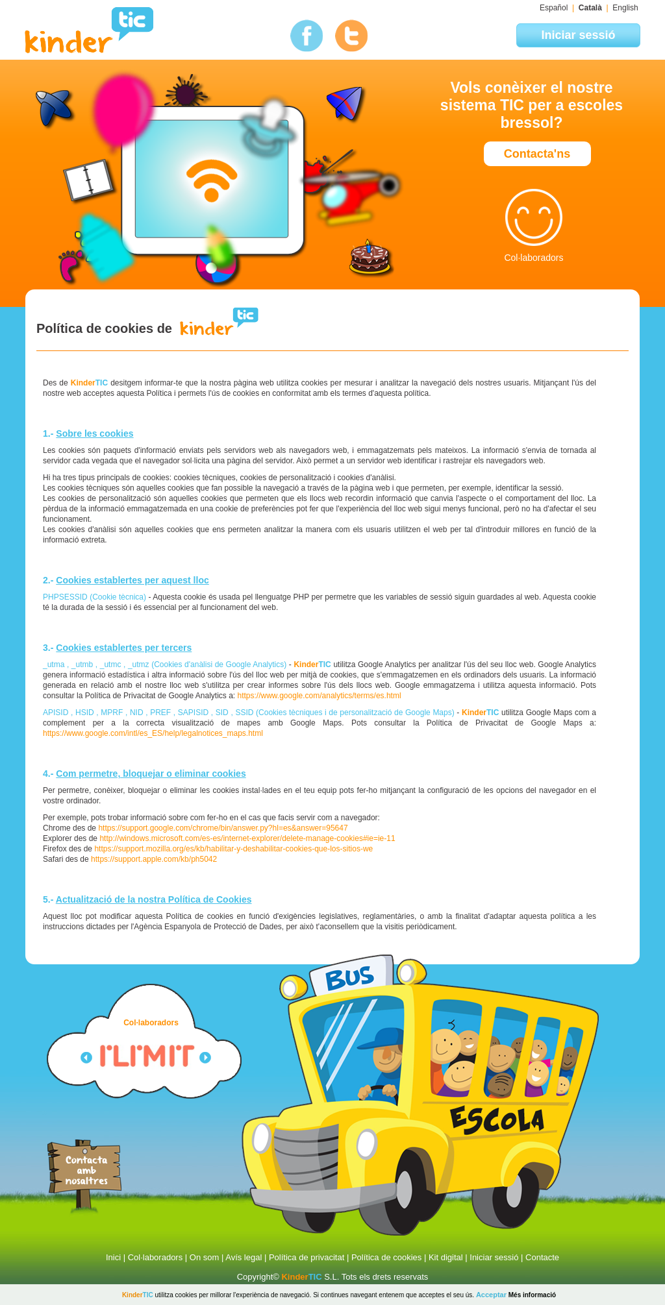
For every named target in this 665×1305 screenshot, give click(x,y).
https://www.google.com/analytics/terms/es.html (319, 695)
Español (554, 7)
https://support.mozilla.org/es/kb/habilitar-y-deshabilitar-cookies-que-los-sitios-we (233, 848)
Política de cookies (386, 1257)
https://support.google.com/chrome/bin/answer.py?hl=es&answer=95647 (222, 828)
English (625, 7)
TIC (301, 1277)
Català (590, 7)
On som (205, 1257)
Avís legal (243, 1257)
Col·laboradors (155, 1257)
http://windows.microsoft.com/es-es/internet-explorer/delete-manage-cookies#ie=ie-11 (247, 838)
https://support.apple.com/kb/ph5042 (154, 859)
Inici (113, 1257)
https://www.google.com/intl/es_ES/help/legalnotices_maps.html (153, 733)
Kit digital (446, 1257)
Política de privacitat (306, 1257)
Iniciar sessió (494, 1257)
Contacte (542, 1257)
